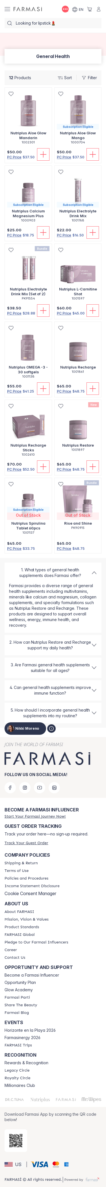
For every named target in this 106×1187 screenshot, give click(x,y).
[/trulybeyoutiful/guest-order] (26, 843)
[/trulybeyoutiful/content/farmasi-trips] (18, 1045)
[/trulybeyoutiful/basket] (89, 9)
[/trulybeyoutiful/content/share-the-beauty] (21, 1005)
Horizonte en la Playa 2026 (30, 1030)
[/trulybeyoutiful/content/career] (11, 950)
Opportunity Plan (20, 982)
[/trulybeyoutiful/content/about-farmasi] (19, 912)
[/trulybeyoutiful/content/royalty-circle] (18, 1078)
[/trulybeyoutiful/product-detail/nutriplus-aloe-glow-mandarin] (28, 119)
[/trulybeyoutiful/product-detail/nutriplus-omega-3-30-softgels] (28, 353)
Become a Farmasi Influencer (32, 975)
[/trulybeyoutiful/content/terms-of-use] (17, 871)
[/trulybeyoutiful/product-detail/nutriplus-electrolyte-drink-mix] (78, 197)
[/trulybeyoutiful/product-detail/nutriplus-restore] (78, 428)
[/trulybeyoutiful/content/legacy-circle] (17, 1070)
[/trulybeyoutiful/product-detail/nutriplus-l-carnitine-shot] (78, 275)
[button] (15, 1164)
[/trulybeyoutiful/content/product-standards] (22, 927)
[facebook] (10, 787)
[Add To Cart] (43, 154)
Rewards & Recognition (26, 1063)
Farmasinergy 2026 (22, 1037)
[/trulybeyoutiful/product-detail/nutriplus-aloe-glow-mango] (78, 119)
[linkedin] (54, 787)
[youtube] (39, 787)
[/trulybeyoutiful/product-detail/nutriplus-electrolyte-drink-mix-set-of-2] (28, 275)
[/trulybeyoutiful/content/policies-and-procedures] (26, 878)
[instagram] (25, 787)
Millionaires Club (20, 1085)
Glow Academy (19, 990)
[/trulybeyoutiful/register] (35, 816)
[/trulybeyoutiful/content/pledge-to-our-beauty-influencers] (36, 942)
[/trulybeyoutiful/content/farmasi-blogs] (17, 1013)
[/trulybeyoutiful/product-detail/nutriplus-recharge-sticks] (28, 431)
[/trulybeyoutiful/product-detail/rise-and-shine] (78, 506)
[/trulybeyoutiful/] (28, 9)
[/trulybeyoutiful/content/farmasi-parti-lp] (17, 997)
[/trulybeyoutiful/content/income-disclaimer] (32, 886)
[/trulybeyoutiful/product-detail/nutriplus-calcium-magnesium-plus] (28, 197)
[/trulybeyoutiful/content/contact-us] (15, 957)
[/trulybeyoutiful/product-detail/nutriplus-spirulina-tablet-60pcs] (28, 509)
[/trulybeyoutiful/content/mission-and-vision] (27, 919)
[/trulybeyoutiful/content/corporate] (20, 934)
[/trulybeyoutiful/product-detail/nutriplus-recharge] (78, 350)
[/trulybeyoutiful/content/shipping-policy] (21, 863)
